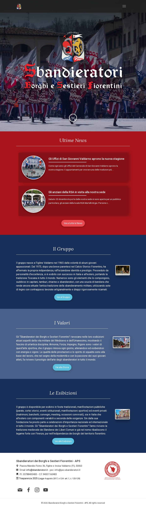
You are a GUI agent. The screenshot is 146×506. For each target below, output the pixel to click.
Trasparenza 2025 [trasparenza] (49, 478)
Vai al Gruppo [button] (63, 297)
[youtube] (46, 489)
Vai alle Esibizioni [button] (63, 441)
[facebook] (29, 489)
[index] (19, 6)
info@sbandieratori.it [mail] (37, 470)
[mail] (21, 489)
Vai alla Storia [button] (62, 367)
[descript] (73, 118)
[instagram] (38, 489)
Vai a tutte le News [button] (73, 223)
